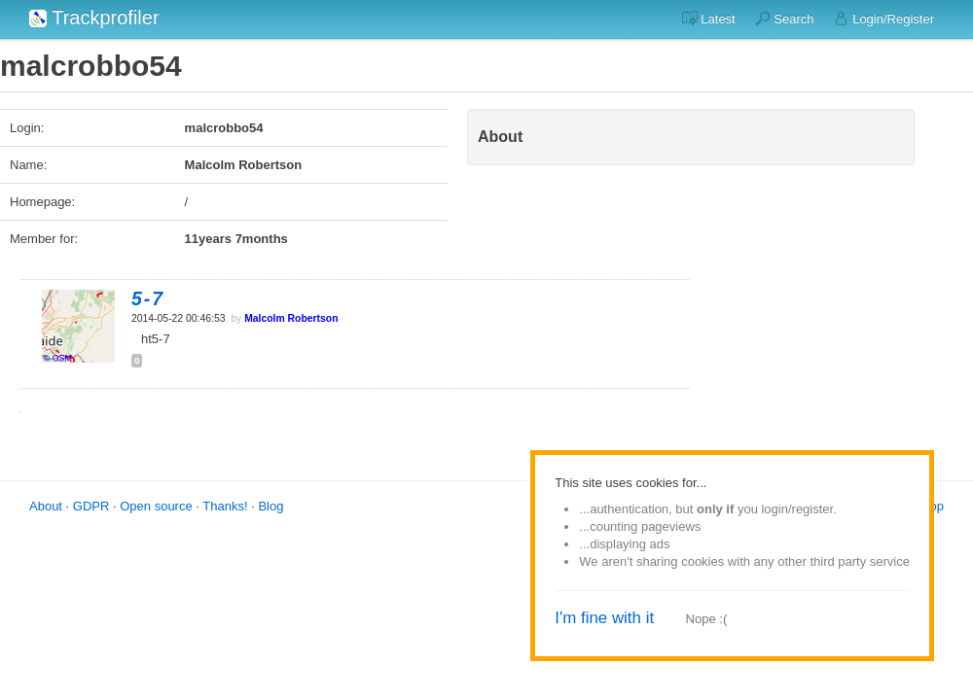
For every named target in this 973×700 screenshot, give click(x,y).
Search (784, 18)
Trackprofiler (94, 17)
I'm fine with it (604, 618)
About (45, 506)
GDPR (91, 506)
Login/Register (884, 18)
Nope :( (707, 619)
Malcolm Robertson (291, 318)
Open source (156, 506)
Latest (709, 18)
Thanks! (224, 506)
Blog (270, 506)
